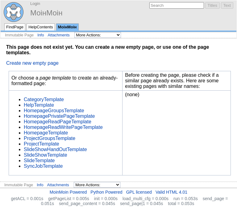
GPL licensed (139, 192)
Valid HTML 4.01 (171, 192)
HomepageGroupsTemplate (54, 110)
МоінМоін (46, 13)
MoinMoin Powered (68, 192)
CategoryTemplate (44, 99)
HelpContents (40, 27)
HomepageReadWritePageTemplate (63, 127)
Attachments (59, 35)
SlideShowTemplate (45, 155)
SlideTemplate (39, 160)
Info (40, 35)
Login (35, 3)
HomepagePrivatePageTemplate (59, 116)
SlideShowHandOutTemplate (55, 149)
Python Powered (106, 192)
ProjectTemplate (41, 143)
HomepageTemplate (46, 132)
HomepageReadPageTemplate (57, 121)
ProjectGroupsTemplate (49, 138)
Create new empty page (32, 63)
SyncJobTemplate (43, 166)
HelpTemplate (39, 105)
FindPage (14, 27)
